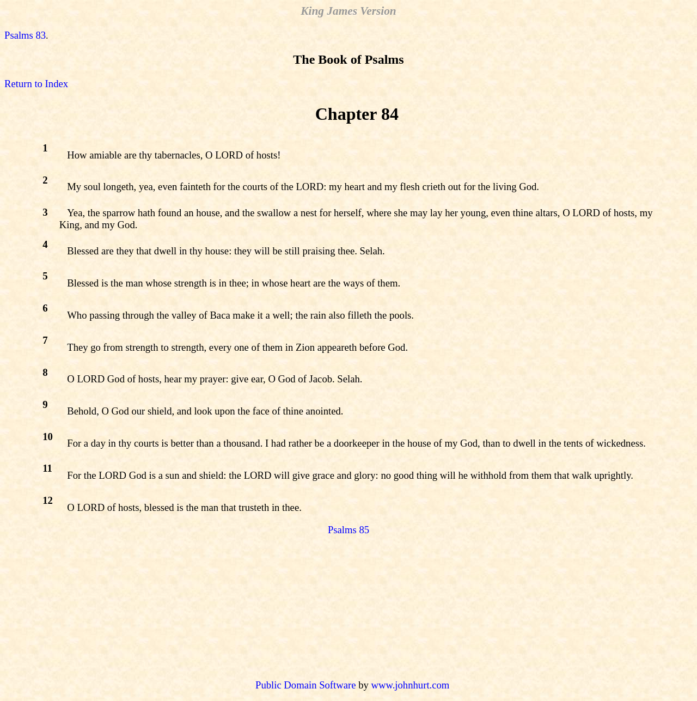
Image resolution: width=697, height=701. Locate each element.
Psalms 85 (348, 529)
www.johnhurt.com (410, 685)
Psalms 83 (25, 35)
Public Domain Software (305, 685)
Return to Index (36, 83)
